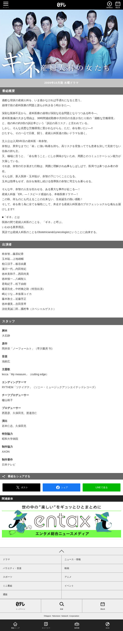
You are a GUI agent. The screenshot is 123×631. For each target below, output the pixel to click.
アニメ (67, 577)
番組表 (102, 605)
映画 (66, 568)
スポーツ (7, 577)
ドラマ (6, 559)
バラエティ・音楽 (12, 568)
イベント (69, 585)
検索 (61, 605)
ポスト (21, 487)
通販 (5, 594)
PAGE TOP (61, 551)
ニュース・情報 (72, 559)
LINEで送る (102, 487)
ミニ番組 (7, 585)
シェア (61, 487)
